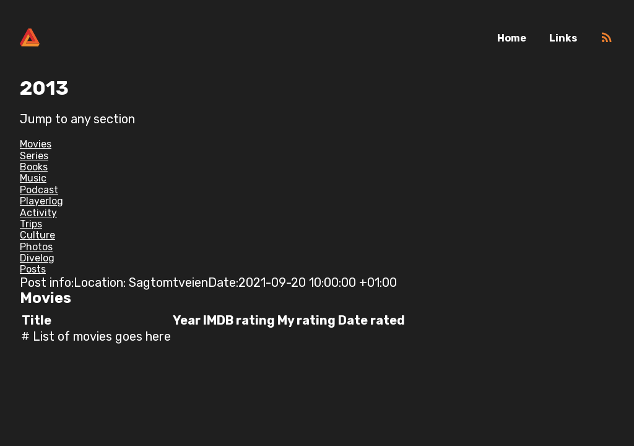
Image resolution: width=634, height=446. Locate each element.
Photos (36, 247)
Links (563, 38)
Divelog (37, 258)
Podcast (39, 190)
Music (33, 178)
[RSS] (606, 41)
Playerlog (41, 201)
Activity (38, 213)
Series (34, 156)
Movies (35, 144)
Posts (33, 269)
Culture (37, 235)
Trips (31, 224)
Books (34, 167)
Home (511, 38)
